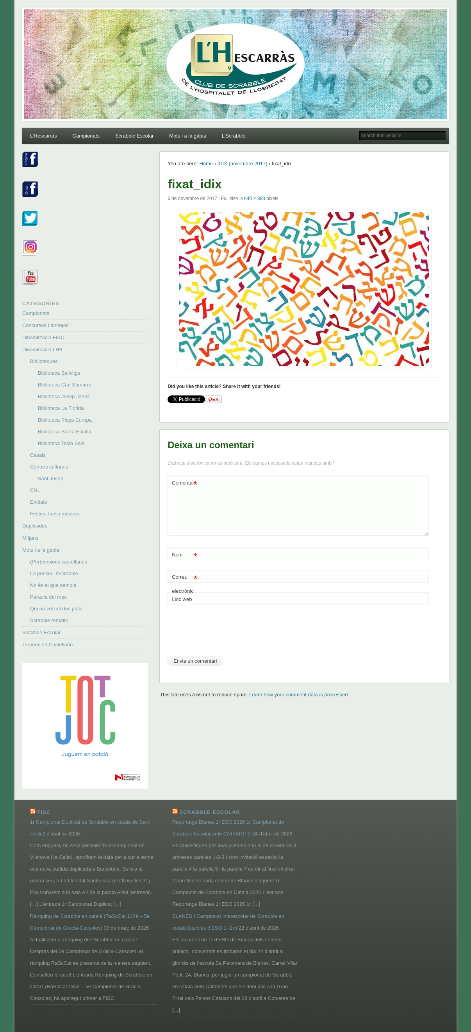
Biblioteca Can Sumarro (64, 385)
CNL (35, 490)
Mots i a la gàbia (187, 136)
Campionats (86, 136)
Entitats (38, 502)
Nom (184, 555)
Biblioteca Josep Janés (64, 396)
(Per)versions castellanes (58, 562)
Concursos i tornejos (45, 325)
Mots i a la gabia (40, 550)
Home (206, 163)
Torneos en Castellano (47, 644)
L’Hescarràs (43, 136)
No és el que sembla (53, 585)
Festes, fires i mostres (55, 514)
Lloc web (182, 599)
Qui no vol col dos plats (56, 609)
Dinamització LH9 (42, 349)
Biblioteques (44, 361)
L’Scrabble (234, 136)
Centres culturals (49, 467)
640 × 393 (254, 198)
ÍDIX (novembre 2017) (243, 163)
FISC (43, 812)
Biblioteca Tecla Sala (61, 443)
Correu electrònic (184, 582)
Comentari (184, 483)
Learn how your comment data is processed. (299, 695)
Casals (38, 455)
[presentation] (227, 633)
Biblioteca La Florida (61, 408)
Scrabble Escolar (134, 136)
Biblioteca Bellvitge (59, 373)
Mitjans (30, 538)
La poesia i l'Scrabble (54, 573)
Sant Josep (50, 478)
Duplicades (34, 526)
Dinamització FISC (43, 337)
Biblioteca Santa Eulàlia (64, 432)
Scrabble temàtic (49, 620)
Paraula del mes (48, 597)
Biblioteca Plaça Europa (65, 420)
